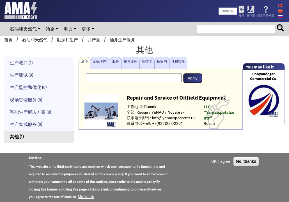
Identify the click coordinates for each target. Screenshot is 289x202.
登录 (241, 15)
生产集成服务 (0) (26, 124)
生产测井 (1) (21, 62)
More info (86, 197)
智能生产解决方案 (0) (30, 112)
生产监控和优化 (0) (28, 87)
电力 (68, 29)
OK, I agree (220, 161)
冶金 (50, 29)
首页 (8, 39)
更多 (86, 29)
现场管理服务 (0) (26, 99)
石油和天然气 (23, 29)
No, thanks (246, 161)
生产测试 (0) (21, 75)
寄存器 (251, 15)
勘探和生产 (67, 39)
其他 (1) (17, 136)
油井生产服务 (122, 39)
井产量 (94, 39)
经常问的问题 (265, 15)
